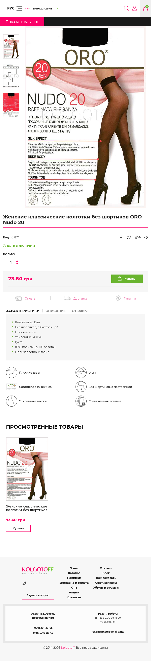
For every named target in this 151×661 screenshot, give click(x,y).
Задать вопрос (38, 595)
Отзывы (106, 568)
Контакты (74, 597)
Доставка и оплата (74, 583)
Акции (74, 592)
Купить (18, 528)
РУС (10, 8)
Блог (106, 573)
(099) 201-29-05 (43, 627)
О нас (74, 568)
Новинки (74, 578)
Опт (74, 587)
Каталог (74, 573)
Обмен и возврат (106, 587)
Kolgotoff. (68, 648)
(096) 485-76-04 (43, 633)
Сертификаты (106, 583)
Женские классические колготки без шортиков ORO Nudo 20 (27, 508)
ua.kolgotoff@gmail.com (108, 631)
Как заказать (106, 578)
